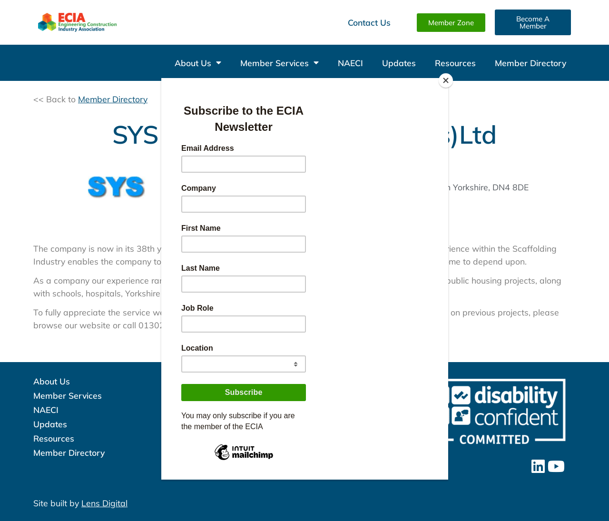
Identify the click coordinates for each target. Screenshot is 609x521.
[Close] (446, 80)
